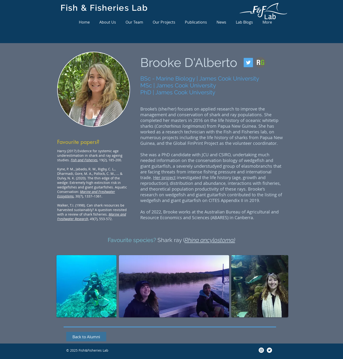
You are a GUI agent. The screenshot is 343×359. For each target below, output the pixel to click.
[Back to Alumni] (86, 336)
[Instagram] (261, 350)
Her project (164, 177)
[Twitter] (248, 62)
